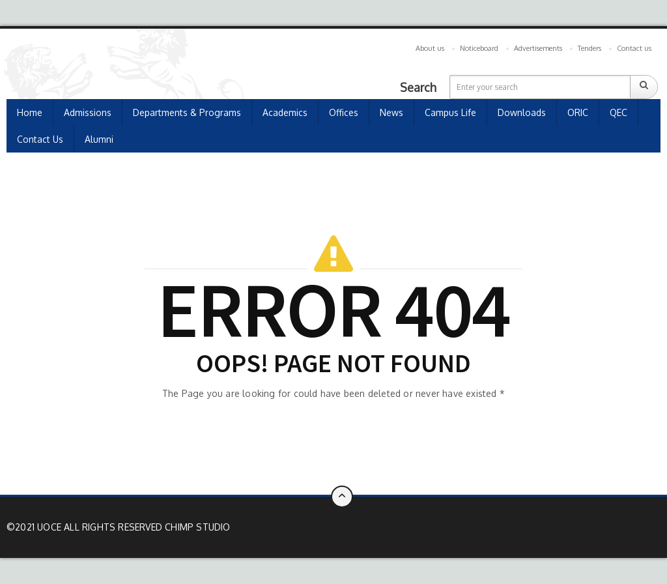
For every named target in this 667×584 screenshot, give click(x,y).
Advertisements (538, 48)
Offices (343, 112)
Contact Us (40, 139)
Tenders (589, 48)
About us (430, 48)
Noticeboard (479, 48)
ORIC (577, 112)
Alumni (99, 139)
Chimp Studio (197, 527)
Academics (285, 112)
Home (29, 112)
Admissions (87, 112)
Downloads (522, 112)
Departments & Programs (187, 112)
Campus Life (450, 112)
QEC (618, 112)
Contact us (634, 48)
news (391, 112)
